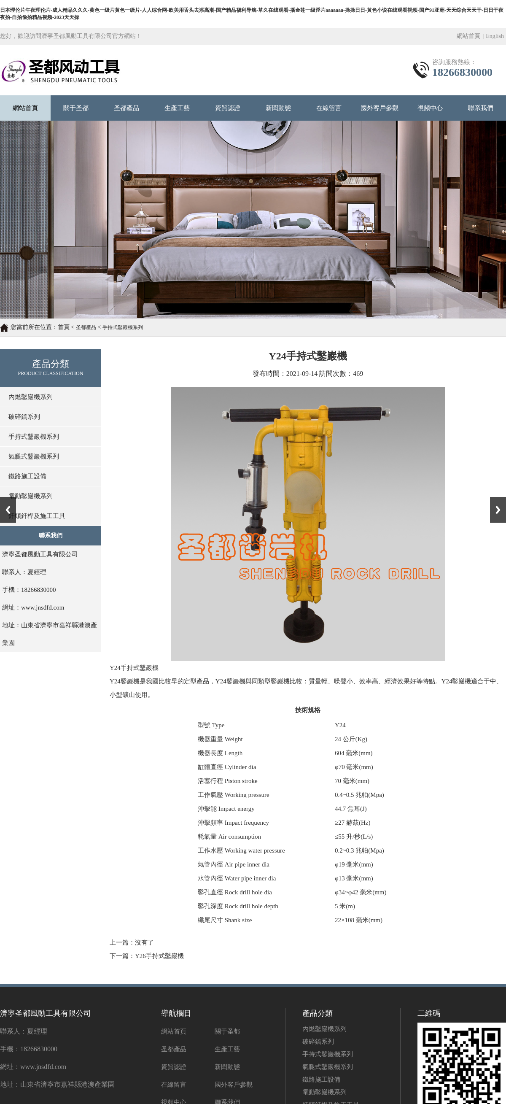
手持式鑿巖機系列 (122, 327)
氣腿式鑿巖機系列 (33, 456)
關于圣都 (76, 108)
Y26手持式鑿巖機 (159, 956)
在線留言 (329, 108)
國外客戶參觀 (379, 108)
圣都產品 (126, 108)
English (495, 36)
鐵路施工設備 (27, 476)
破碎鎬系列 (24, 416)
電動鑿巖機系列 (30, 496)
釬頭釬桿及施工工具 (36, 516)
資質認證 (227, 108)
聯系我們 (480, 108)
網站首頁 (468, 36)
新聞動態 (278, 108)
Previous (8, 510)
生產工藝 (177, 108)
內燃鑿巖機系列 (30, 397)
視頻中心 (430, 108)
